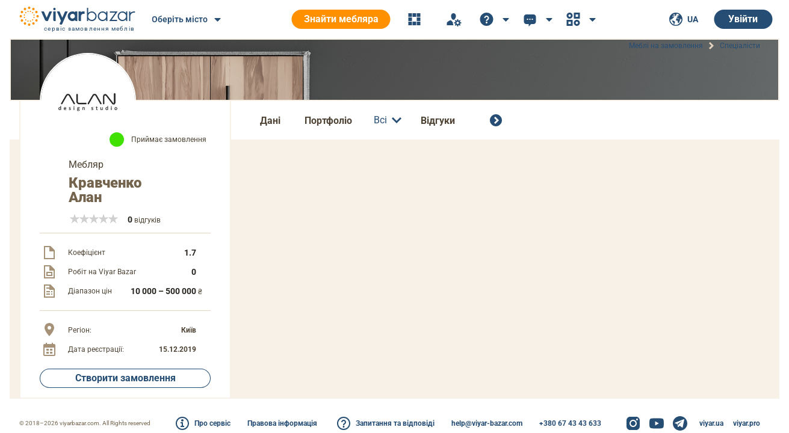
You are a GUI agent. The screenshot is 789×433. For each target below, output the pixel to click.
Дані (270, 120)
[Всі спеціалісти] (498, 120)
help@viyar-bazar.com (486, 423)
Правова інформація (282, 423)
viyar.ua (711, 423)
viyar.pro (746, 423)
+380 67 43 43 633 (570, 423)
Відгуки (438, 120)
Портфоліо (328, 120)
